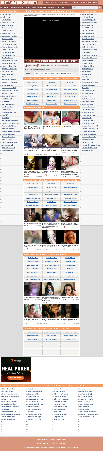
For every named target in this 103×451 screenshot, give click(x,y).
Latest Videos (64, 2)
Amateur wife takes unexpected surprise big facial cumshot (70, 149)
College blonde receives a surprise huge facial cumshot (69, 223)
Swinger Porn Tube (8, 33)
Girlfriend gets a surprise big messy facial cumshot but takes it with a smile (51, 299)
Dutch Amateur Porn (9, 96)
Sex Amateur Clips (8, 145)
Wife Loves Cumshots (9, 69)
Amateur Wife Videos (9, 126)
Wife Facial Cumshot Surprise (32, 223)
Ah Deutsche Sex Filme (10, 60)
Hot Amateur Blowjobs (9, 44)
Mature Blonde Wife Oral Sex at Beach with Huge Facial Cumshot (33, 150)
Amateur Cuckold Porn (9, 82)
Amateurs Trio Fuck (8, 148)
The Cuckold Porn (8, 71)
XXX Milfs (5, 115)
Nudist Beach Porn (8, 74)
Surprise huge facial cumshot (32, 297)
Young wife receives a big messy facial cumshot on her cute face (32, 172)
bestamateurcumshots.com (32, 447)
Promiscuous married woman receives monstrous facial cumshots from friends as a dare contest (50, 225)
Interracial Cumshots (9, 79)
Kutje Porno (6, 17)
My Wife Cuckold (7, 25)
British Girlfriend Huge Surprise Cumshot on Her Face (51, 246)
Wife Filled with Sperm (9, 63)
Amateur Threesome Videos (11, 131)
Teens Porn (5, 118)
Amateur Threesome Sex (10, 47)
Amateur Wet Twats (8, 134)
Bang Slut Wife (7, 139)
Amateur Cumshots (50, 2)
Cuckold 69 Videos (8, 52)
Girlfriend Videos (7, 30)
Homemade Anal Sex (9, 112)
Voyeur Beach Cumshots (10, 90)
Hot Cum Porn (6, 20)
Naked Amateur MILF (9, 88)
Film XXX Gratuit (7, 77)
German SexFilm (7, 39)
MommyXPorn (6, 109)
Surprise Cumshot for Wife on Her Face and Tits (69, 246)
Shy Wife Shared (7, 58)
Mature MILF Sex (7, 50)
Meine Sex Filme (7, 150)
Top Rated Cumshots (78, 2)
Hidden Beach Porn (8, 14)
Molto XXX (5, 101)
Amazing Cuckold (8, 22)
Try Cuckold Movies (8, 55)
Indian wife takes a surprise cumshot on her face (69, 320)
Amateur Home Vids (8, 129)
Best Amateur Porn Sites (10, 120)
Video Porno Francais (9, 41)
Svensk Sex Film (7, 85)
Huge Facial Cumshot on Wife (69, 297)
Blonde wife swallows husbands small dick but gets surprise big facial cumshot (69, 172)
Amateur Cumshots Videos (58, 439)
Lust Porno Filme (7, 107)
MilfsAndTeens (7, 99)
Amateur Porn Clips (8, 137)
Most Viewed (92, 2)
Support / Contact (42, 443)
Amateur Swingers (8, 93)
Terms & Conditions (59, 443)
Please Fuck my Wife (9, 66)
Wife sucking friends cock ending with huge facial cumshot (49, 150)
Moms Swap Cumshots (9, 36)
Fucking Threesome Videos (11, 123)
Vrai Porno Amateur (8, 104)
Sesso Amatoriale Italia (9, 28)
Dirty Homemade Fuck (9, 142)
